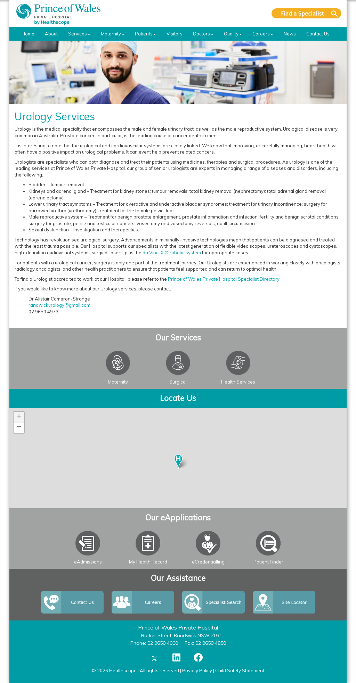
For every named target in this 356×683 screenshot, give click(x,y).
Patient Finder (268, 562)
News (290, 33)
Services (79, 33)
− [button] (19, 427)
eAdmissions (88, 562)
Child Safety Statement (239, 670)
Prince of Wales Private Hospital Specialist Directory (224, 279)
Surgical (178, 382)
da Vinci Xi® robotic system (172, 252)
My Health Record (148, 562)
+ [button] (19, 417)
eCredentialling (208, 562)
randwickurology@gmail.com (59, 305)
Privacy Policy (197, 670)
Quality (233, 33)
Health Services (238, 382)
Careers (262, 33)
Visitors (175, 33)
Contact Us (318, 33)
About (51, 33)
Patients (145, 33)
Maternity (112, 33)
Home (28, 33)
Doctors (203, 33)
